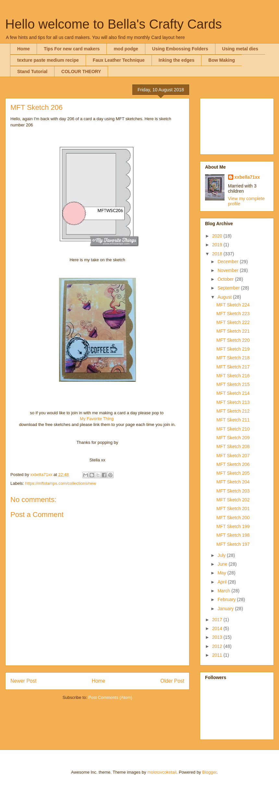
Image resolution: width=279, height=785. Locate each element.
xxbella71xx (247, 177)
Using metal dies (240, 48)
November (228, 270)
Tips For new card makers (72, 48)
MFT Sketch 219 (232, 349)
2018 (218, 253)
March (224, 590)
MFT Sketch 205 (232, 473)
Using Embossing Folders (180, 48)
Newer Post (23, 681)
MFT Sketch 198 (232, 535)
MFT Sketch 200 (232, 517)
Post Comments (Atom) (110, 697)
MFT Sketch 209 (232, 437)
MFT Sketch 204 (232, 481)
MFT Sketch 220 (232, 340)
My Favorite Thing (97, 418)
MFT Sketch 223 (232, 313)
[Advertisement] (237, 125)
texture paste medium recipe (48, 60)
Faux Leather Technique (119, 60)
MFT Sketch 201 (232, 508)
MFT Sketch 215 (232, 384)
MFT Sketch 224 (232, 304)
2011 (218, 655)
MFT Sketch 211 (232, 419)
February (227, 599)
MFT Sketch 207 (232, 455)
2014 (218, 628)
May (222, 572)
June (222, 564)
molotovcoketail (161, 772)
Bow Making (221, 60)
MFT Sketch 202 (232, 499)
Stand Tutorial (32, 71)
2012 (218, 646)
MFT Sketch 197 (232, 544)
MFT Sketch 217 (232, 366)
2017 (218, 619)
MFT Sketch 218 (232, 357)
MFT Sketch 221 (232, 331)
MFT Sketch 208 (232, 446)
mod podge (126, 48)
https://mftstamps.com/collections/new (60, 483)
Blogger (209, 772)
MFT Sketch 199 (232, 526)
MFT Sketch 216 (232, 375)
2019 (218, 244)
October (226, 279)
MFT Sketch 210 (232, 428)
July (222, 555)
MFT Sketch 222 (232, 322)
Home (23, 48)
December (228, 261)
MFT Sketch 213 (232, 402)
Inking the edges (176, 60)
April (222, 582)
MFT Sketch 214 (232, 393)
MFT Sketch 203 (232, 491)
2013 (218, 637)
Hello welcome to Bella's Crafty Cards (113, 24)
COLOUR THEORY (81, 71)
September (229, 287)
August (225, 297)
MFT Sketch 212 (232, 411)
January (226, 608)
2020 (218, 235)
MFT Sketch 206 (232, 464)
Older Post (172, 681)
